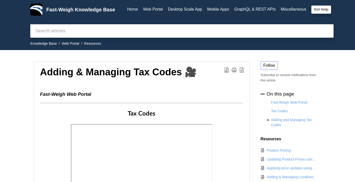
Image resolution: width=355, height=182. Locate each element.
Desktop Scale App (185, 9)
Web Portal (153, 9)
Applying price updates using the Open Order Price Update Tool (291, 168)
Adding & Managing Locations (290, 177)
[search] (181, 31)
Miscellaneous (293, 9)
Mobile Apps (218, 9)
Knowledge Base (43, 43)
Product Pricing (279, 150)
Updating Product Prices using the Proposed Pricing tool (291, 159)
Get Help (321, 9)
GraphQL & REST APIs (255, 9)
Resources (92, 43)
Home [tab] (132, 9)
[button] (226, 69)
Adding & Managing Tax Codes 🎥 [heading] (118, 71)
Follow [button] (269, 65)
